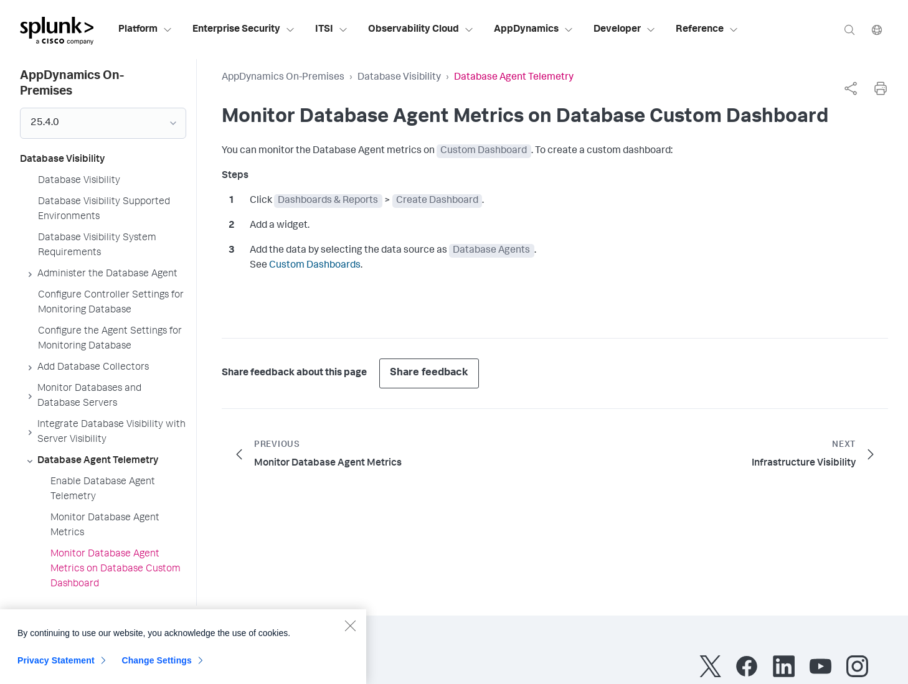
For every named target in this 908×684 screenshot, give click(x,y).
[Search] (849, 29)
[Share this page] (850, 88)
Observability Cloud (421, 30)
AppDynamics (534, 30)
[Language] (877, 29)
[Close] (350, 630)
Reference (707, 30)
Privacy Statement (56, 665)
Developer (625, 30)
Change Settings (156, 665)
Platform (145, 30)
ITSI (331, 30)
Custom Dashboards (315, 266)
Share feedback (429, 373)
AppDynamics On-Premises (283, 78)
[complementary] (850, 88)
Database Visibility (399, 78)
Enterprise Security (243, 30)
